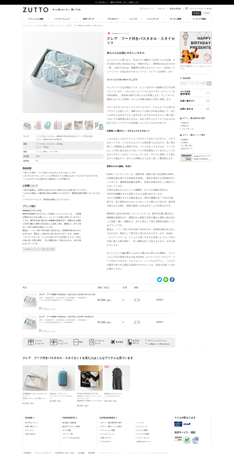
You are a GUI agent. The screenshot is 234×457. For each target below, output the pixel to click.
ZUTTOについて (147, 9)
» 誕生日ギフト (186, 148)
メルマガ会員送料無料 (195, 93)
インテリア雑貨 (199, 19)
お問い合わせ (195, 109)
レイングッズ (153, 19)
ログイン (161, 9)
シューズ (133, 19)
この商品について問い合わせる (159, 344)
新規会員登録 (175, 9)
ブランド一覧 (67, 434)
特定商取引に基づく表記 (64, 453)
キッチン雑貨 (175, 19)
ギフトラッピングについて (157, 341)
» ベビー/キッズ (186, 129)
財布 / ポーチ (88, 19)
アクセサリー (113, 19)
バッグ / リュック (62, 19)
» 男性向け (184, 126)
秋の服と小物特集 (69, 423)
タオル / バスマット (57, 25)
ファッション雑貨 (35, 19)
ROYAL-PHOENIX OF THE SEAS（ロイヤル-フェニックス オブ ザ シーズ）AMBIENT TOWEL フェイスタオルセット (89, 398)
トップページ (28, 25)
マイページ (29, 430)
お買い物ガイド (195, 101)
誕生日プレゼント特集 (71, 426)
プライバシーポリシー (43, 453)
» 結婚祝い (184, 139)
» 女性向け (184, 123)
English (207, 13)
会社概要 (81, 453)
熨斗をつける (48, 309)
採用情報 (91, 453)
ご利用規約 (27, 453)
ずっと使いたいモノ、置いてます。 (67, 10)
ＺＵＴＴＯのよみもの (71, 438)
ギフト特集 (66, 430)
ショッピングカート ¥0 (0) (200, 9)
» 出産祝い (184, 142)
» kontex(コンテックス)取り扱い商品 (38, 249)
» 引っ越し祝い (186, 145)
